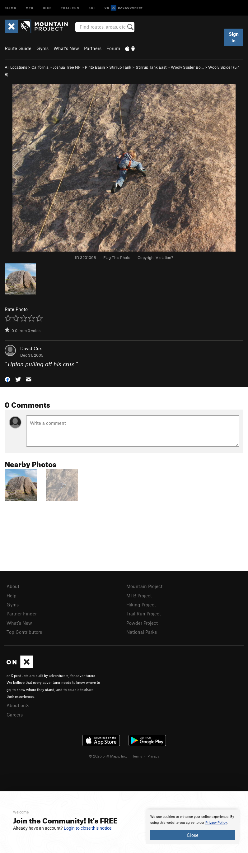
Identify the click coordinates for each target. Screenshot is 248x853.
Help (11, 595)
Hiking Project (141, 604)
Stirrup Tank (120, 67)
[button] (7, 378)
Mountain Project (144, 586)
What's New (66, 48)
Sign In (234, 37)
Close (193, 835)
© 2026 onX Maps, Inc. (108, 756)
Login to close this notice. (88, 828)
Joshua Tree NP (67, 67)
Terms (137, 756)
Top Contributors (24, 632)
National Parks (141, 632)
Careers (15, 714)
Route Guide (18, 48)
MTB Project (139, 595)
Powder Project (142, 623)
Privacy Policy (216, 823)
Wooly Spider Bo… (187, 67)
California (40, 67)
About (13, 586)
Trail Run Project (143, 613)
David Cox (31, 348)
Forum (113, 48)
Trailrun (70, 8)
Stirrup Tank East (151, 67)
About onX (18, 705)
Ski (92, 8)
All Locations (16, 67)
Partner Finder (22, 613)
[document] (192, 827)
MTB (30, 8)
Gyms (42, 48)
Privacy (153, 756)
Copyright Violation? (155, 257)
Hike (47, 8)
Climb (10, 8)
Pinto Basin (95, 67)
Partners (92, 48)
